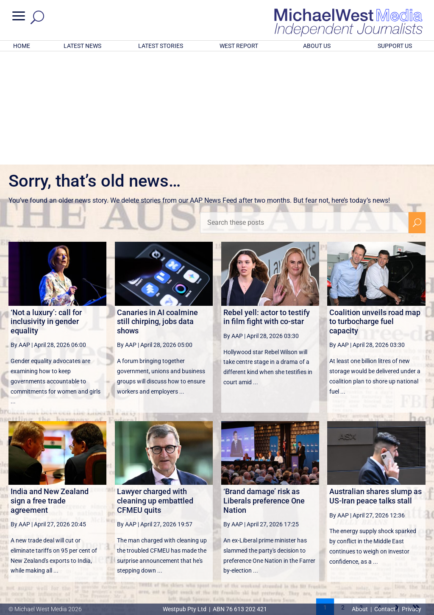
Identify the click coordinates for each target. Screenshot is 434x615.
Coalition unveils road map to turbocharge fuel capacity (374, 210)
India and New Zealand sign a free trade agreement (50, 389)
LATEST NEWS (82, 45)
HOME (21, 45)
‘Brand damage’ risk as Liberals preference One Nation (264, 389)
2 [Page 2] (343, 496)
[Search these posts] (304, 111)
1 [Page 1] (325, 496)
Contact (384, 609)
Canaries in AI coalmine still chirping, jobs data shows (157, 210)
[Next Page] (397, 496)
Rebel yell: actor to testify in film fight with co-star (266, 206)
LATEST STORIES (160, 45)
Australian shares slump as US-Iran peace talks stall (375, 385)
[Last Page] (416, 496)
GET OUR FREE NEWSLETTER (217, 545)
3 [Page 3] (361, 496)
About (360, 609)
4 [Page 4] (379, 496)
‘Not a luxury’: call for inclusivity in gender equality (46, 210)
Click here (252, 559)
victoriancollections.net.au (250, 517)
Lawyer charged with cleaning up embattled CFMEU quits (155, 389)
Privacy (411, 609)
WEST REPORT (239, 45)
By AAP (20, 233)
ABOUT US (317, 45)
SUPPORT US (395, 45)
